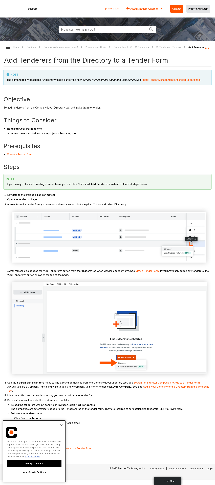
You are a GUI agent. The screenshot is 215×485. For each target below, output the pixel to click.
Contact (176, 8)
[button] (151, 29)
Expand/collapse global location (207, 46)
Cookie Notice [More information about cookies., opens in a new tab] (32, 456)
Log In (210, 468)
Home (16, 47)
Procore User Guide (96, 47)
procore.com (112, 8)
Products (32, 47)
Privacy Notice (157, 468)
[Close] (61, 425)
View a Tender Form (147, 270)
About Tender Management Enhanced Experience (171, 79)
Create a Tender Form (19, 154)
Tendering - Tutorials (169, 47)
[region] (34, 451)
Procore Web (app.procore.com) (61, 47)
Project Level (121, 47)
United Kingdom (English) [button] (143, 8)
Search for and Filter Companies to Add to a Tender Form (167, 382)
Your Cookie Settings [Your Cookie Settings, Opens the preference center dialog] (34, 472)
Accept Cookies (34, 463)
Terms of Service (177, 468)
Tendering (142, 47)
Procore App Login (198, 8)
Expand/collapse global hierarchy (10, 47)
